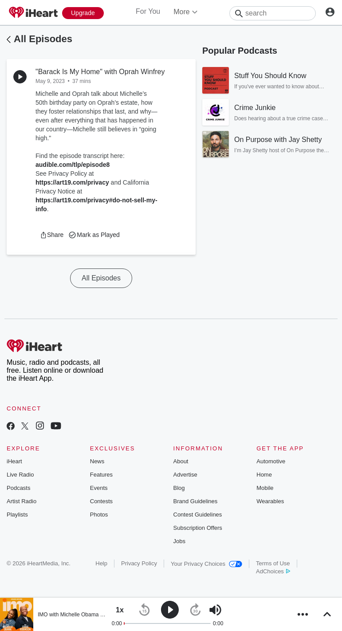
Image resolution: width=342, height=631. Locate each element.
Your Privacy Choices (206, 563)
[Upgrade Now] (83, 13)
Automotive (270, 461)
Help (101, 563)
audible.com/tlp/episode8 (72, 164)
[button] (51, 235)
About (181, 461)
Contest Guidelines (197, 514)
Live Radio (20, 474)
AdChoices (273, 571)
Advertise (185, 474)
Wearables (270, 501)
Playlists (17, 514)
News (97, 461)
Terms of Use (273, 563)
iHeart (14, 461)
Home (264, 474)
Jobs (179, 541)
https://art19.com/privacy (72, 182)
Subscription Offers (197, 528)
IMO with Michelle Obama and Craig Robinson (92, 614)
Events (99, 488)
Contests (101, 501)
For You (148, 11)
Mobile (264, 488)
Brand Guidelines (195, 501)
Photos (99, 514)
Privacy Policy (139, 563)
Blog (179, 488)
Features (101, 474)
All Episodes (43, 38)
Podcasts (18, 488)
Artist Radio (21, 501)
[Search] (272, 13)
